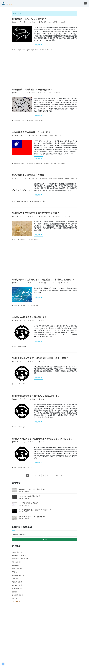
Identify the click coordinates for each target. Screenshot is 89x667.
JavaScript (62, 22)
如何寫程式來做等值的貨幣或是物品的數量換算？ (35, 212)
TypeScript (30, 50)
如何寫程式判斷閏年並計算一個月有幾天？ (32, 89)
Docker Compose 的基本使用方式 (29, 496)
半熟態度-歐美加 (17, 582)
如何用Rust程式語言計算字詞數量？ (29, 317)
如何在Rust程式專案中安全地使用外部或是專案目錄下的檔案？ (42, 438)
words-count (22, 346)
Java (45, 93)
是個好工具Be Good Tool (19, 555)
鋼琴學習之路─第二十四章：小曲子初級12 (32, 489)
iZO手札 (14, 572)
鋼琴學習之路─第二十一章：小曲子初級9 (32, 517)
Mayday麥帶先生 (17, 588)
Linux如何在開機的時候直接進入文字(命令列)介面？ (35, 510)
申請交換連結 (16, 602)
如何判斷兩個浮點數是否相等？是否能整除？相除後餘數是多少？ (43, 279)
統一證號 (53, 163)
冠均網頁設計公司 (17, 595)
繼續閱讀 (38, 45)
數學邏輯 (60, 178)
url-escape (21, 427)
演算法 (55, 22)
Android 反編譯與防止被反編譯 (28, 503)
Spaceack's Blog (17, 552)
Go (41, 93)
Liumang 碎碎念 (17, 585)
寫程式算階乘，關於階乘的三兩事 (28, 175)
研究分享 (43, 22)
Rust (49, 22)
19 (57, 476)
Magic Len (33, 22)
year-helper (39, 120)
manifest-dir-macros (25, 467)
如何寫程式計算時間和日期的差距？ (29, 18)
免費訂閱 (44, 540)
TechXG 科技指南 (17, 569)
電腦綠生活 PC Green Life (20, 559)
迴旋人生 (14, 598)
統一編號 (46, 163)
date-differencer (40, 50)
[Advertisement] (44, 70)
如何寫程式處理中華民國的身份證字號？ (31, 132)
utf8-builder (22, 384)
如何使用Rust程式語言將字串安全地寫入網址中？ (36, 395)
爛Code (49, 50)
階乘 (44, 201)
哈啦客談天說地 (16, 562)
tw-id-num (38, 163)
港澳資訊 (14, 592)
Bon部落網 (15, 578)
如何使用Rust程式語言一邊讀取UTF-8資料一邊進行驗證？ (40, 357)
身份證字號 (61, 163)
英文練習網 (15, 565)
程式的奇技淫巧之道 (18, 575)
